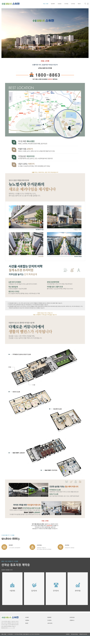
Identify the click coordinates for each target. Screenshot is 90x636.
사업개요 (59, 3)
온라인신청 (72, 617)
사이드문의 (49, 623)
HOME (27, 617)
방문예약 (53, 3)
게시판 (79, 3)
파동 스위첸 (45, 3)
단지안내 (73, 3)
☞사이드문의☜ (10, 634)
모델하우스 (72, 620)
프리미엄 (66, 3)
